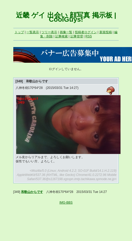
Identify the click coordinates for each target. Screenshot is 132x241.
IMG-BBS (66, 202)
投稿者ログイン (86, 32)
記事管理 (76, 36)
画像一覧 (66, 32)
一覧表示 (32, 32)
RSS (88, 36)
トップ (19, 32)
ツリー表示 (49, 32)
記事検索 (61, 36)
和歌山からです (32, 192)
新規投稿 (105, 32)
